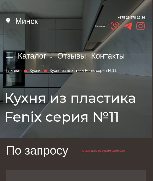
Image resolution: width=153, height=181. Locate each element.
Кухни (35, 75)
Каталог (35, 56)
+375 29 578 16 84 (104, 22)
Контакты (108, 56)
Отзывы (71, 56)
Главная (13, 75)
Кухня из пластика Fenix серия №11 (83, 75)
